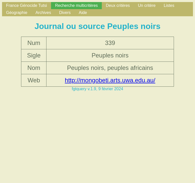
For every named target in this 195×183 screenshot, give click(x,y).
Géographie (16, 12)
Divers (65, 12)
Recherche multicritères (76, 5)
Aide (83, 12)
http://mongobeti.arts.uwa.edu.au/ (110, 80)
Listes (169, 5)
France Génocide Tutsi (26, 5)
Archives (43, 12)
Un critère (146, 5)
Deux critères (118, 5)
